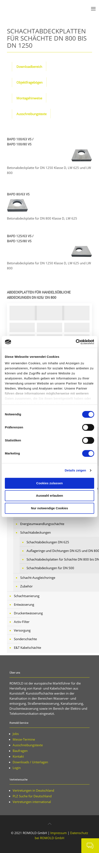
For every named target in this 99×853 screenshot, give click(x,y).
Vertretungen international (32, 802)
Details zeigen (75, 470)
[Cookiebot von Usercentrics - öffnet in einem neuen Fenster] (75, 342)
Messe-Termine (24, 739)
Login (17, 768)
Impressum (58, 833)
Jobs (16, 734)
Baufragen (20, 751)
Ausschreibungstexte (28, 745)
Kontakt (18, 756)
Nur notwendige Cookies (49, 508)
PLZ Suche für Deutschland (32, 796)
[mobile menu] (93, 8)
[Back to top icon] (49, 823)
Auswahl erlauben (49, 495)
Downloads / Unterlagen (30, 762)
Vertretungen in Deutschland (33, 790)
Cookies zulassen (49, 483)
